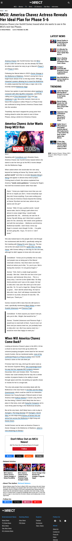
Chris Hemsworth (20, 96)
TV (26, 6)
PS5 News (22, 523)
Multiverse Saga (21, 87)
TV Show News (6, 523)
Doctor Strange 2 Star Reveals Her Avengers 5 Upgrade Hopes (38, 475)
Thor (29, 96)
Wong (7, 178)
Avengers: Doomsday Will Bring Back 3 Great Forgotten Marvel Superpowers (63, 70)
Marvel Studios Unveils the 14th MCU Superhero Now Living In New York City (62, 105)
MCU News (5, 525)
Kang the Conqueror (32, 403)
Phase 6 (11, 69)
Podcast (38, 520)
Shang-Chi (21, 244)
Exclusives (39, 523)
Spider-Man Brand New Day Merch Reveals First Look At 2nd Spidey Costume (63, 94)
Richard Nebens (6, 30)
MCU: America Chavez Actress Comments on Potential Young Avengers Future (23, 476)
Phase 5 (41, 66)
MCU (15, 6)
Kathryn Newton (20, 398)
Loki (15, 99)
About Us (55, 529)
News (30, 6)
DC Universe (38, 6)
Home (1, 11)
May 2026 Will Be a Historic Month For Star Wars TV (63, 79)
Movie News (5, 520)
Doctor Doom (9, 421)
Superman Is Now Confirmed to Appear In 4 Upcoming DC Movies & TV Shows (62, 116)
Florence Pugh (27, 308)
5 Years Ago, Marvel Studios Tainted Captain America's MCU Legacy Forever (62, 145)
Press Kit (55, 534)
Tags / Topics (40, 525)
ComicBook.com (21, 157)
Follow (7, 502)
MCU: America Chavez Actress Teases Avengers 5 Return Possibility (10, 475)
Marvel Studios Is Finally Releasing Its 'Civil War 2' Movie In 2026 (62, 43)
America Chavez (10, 61)
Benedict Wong (36, 175)
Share (9, 456)
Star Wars (47, 6)
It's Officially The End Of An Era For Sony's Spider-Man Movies (63, 51)
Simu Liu (32, 244)
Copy (39, 456)
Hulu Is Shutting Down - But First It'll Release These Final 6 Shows (63, 60)
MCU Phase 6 (58, 155)
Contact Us (56, 532)
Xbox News (22, 520)
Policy (54, 537)
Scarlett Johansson (11, 308)
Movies (21, 6)
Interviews (55, 6)
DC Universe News (7, 531)
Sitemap (55, 540)
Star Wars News (7, 528)
